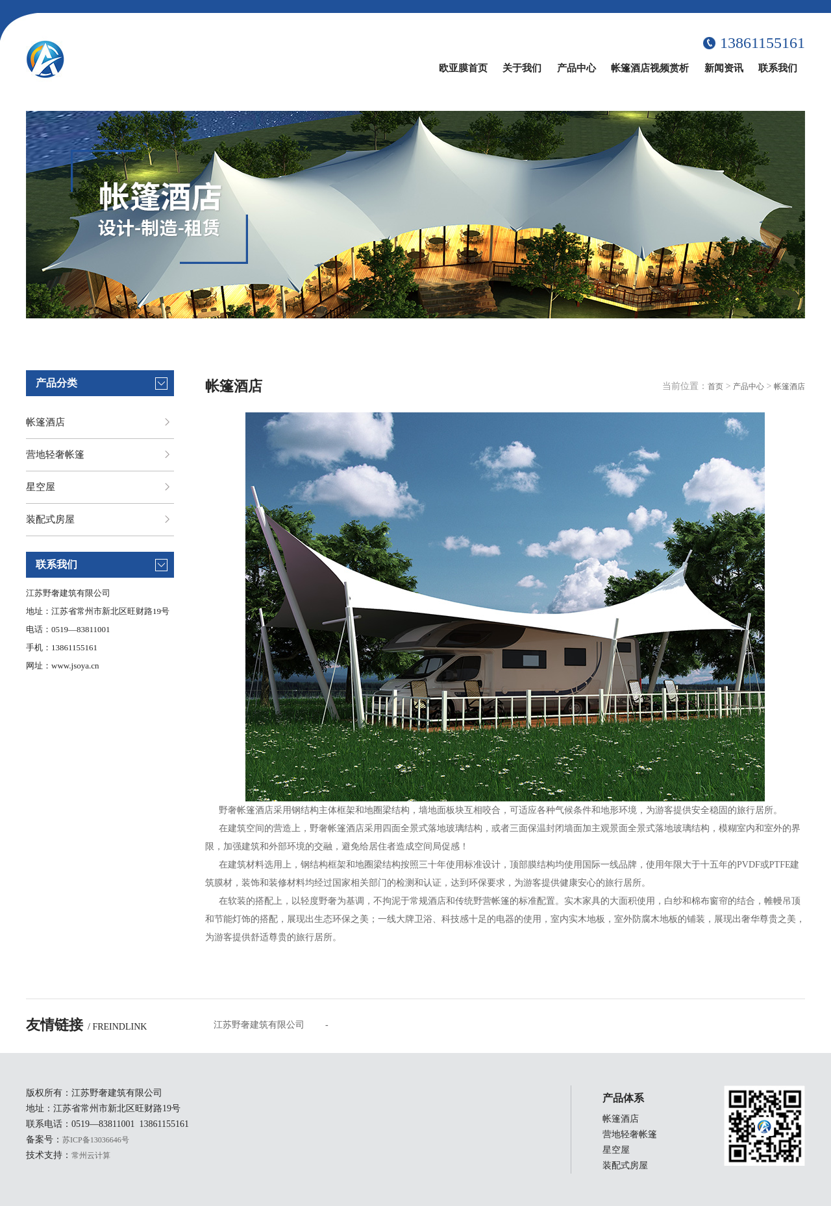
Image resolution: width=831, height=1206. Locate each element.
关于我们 (521, 68)
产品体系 (623, 1098)
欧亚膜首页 (463, 68)
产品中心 (576, 68)
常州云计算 (90, 1155)
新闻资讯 (723, 68)
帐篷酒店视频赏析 (650, 68)
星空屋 (40, 487)
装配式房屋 (50, 519)
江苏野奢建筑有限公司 (259, 1025)
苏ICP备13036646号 (95, 1139)
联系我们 (777, 68)
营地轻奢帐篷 (55, 454)
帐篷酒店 (45, 422)
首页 (715, 386)
